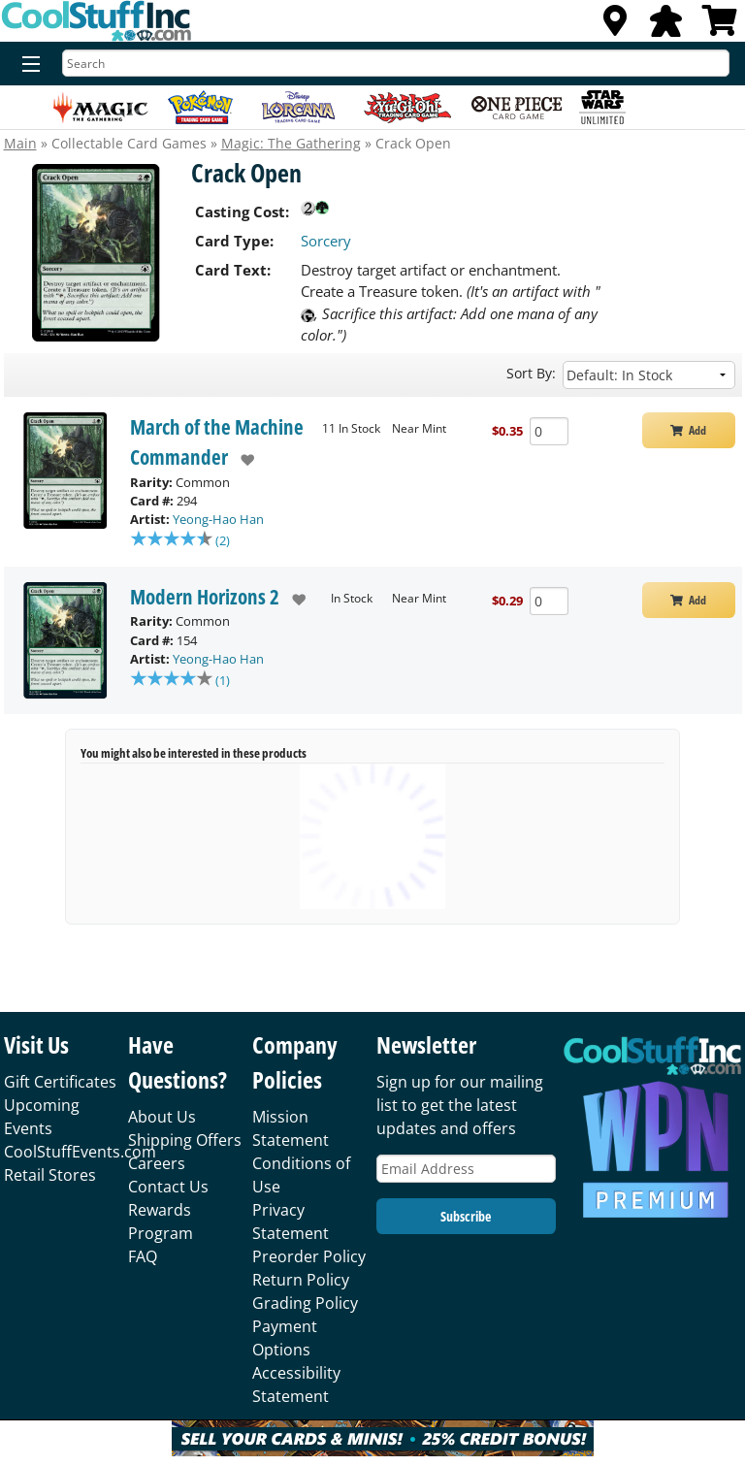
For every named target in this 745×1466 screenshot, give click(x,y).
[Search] (395, 63)
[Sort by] (649, 375)
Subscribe (465, 1216)
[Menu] (26, 65)
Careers (156, 1163)
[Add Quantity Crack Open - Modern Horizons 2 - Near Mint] (549, 603)
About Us (162, 1116)
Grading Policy (305, 1303)
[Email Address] (466, 1169)
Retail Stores (50, 1175)
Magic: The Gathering (291, 143)
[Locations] (615, 26)
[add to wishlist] (241, 460)
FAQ (142, 1256)
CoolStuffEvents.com (80, 1151)
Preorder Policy (309, 1256)
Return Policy (300, 1279)
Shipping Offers (185, 1140)
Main (20, 143)
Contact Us (168, 1186)
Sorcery (326, 240)
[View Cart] (719, 26)
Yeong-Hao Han (218, 519)
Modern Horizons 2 (204, 598)
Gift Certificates (60, 1081)
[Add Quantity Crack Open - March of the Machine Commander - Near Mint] (549, 431)
